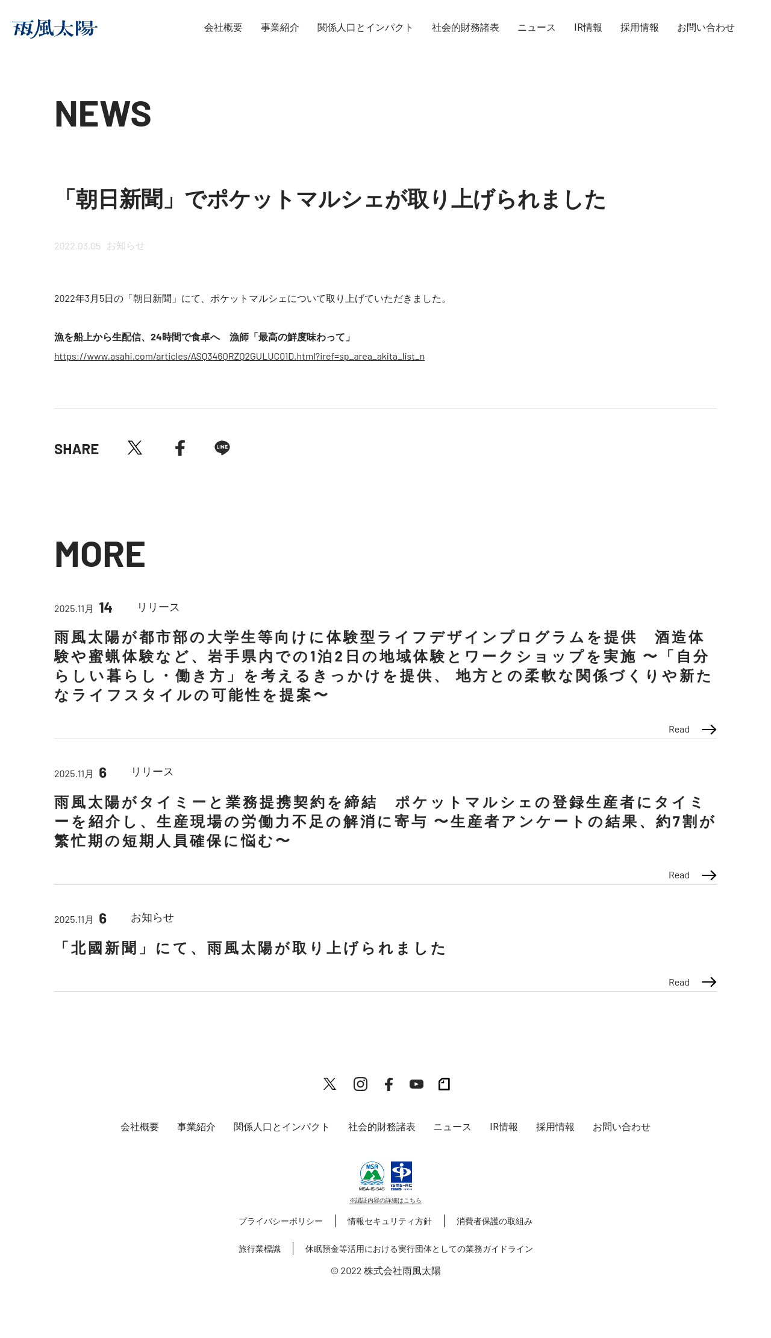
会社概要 (223, 27)
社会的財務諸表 (465, 27)
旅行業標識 (260, 1248)
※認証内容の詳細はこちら (385, 1200)
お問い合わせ (706, 27)
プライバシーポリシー (281, 1221)
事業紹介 (280, 27)
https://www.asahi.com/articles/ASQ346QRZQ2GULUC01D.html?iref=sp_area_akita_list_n (239, 355)
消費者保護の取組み (494, 1221)
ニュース (536, 27)
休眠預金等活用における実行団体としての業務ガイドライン (419, 1248)
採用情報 (639, 27)
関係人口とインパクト (365, 27)
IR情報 (588, 27)
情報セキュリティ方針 (390, 1221)
